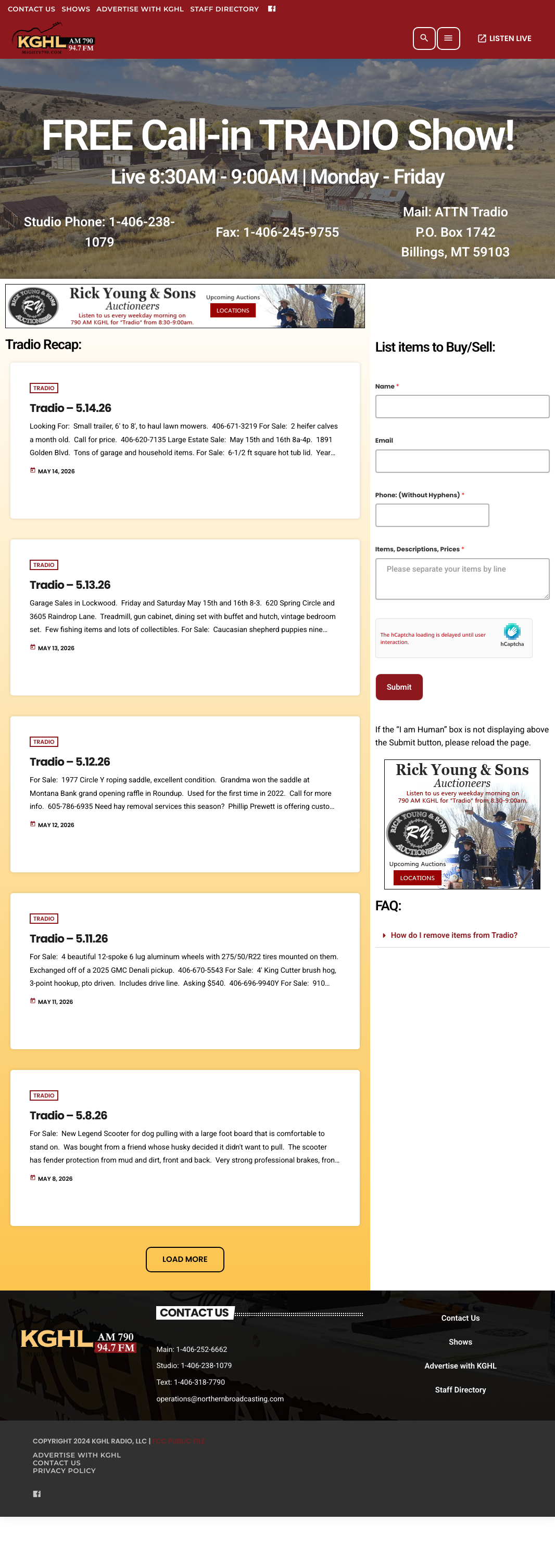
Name (387, 387)
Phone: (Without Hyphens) (420, 496)
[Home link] (54, 38)
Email (384, 441)
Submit (399, 687)
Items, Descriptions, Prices (419, 550)
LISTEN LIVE (504, 38)
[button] (462, 936)
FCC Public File (179, 1441)
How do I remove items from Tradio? (454, 935)
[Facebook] (272, 9)
